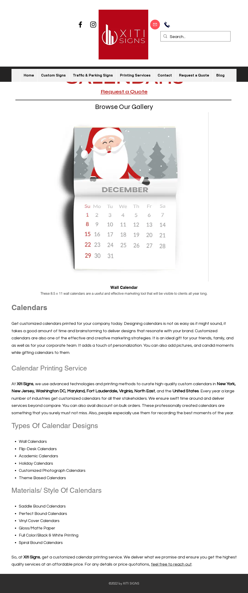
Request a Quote (124, 92)
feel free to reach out (171, 564)
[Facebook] (80, 25)
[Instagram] (93, 25)
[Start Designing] (155, 24)
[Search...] (195, 36)
